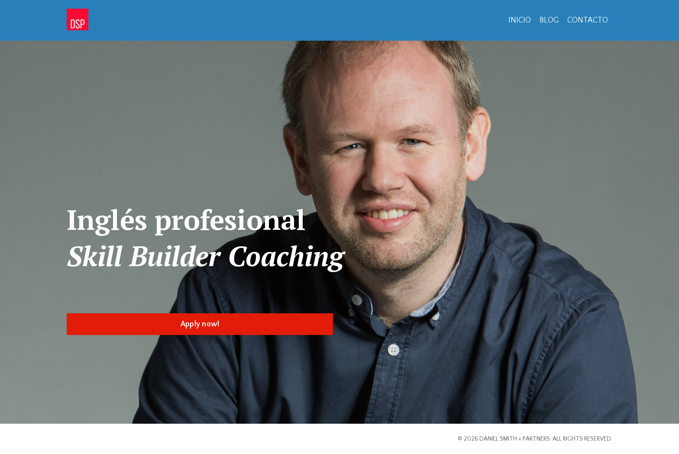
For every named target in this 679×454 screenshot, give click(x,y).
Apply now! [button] (200, 324)
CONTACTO (587, 20)
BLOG (549, 20)
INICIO (519, 20)
